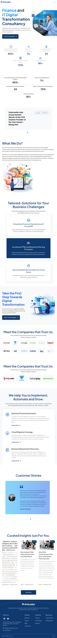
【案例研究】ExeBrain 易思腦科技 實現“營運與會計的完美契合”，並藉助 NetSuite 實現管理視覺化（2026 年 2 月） (10, 545)
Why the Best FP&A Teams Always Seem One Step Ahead (27, 554)
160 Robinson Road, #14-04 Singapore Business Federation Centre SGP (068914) (12, 623)
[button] (27, 132)
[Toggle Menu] (54, 2)
